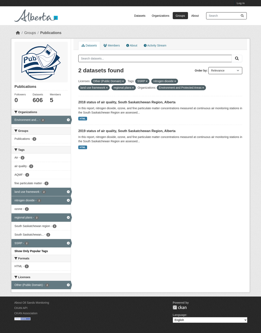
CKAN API (21, 308)
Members (111, 45)
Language (179, 314)
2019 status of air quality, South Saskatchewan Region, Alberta (127, 131)
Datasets (139, 15)
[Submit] (242, 15)
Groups (180, 15)
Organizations (160, 15)
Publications (50, 33)
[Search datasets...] (226, 15)
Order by (201, 70)
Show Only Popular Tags (31, 251)
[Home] (18, 33)
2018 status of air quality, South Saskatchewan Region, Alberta (127, 102)
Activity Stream (155, 45)
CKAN (180, 307)
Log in (241, 3)
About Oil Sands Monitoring (31, 302)
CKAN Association (26, 313)
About (195, 15)
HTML (83, 118)
